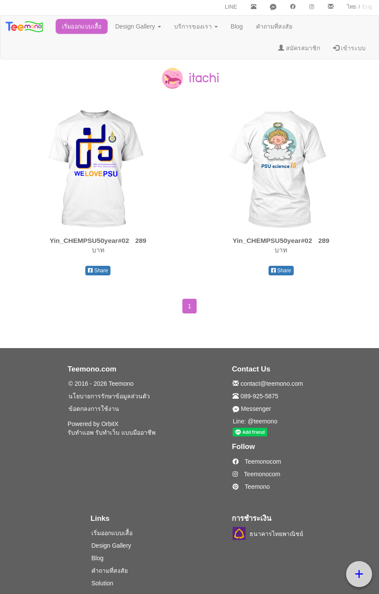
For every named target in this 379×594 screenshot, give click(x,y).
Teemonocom (257, 461)
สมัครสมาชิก (299, 48)
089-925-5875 (255, 396)
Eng (367, 7)
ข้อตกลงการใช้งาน (93, 408)
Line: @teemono (255, 421)
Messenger (252, 408)
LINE (231, 7)
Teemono (251, 486)
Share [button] (98, 271)
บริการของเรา (196, 26)
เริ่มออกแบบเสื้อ (81, 26)
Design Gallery (138, 26)
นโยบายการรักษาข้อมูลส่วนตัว (109, 396)
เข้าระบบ (349, 48)
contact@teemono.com (268, 383)
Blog (237, 26)
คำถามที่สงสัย (274, 26)
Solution (102, 583)
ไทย (351, 7)
